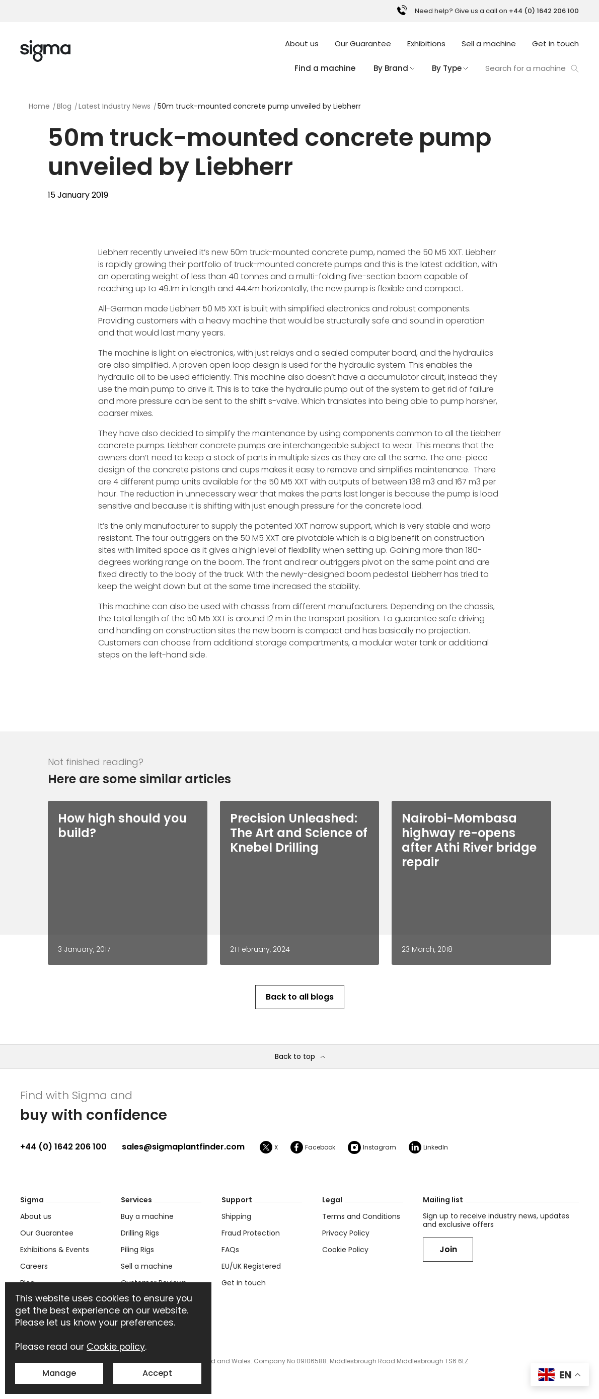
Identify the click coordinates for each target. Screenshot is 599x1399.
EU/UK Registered (251, 1266)
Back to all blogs (300, 997)
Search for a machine (532, 68)
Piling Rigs (137, 1250)
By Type (449, 68)
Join (448, 1249)
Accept (157, 1373)
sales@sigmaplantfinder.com (183, 1147)
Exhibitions (426, 43)
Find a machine (324, 68)
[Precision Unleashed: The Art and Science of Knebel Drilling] (299, 833)
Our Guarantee (363, 43)
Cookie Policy (345, 1250)
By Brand (393, 68)
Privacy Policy (345, 1233)
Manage (59, 1373)
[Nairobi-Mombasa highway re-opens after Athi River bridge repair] (471, 840)
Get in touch (555, 43)
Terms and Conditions (361, 1216)
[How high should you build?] (127, 825)
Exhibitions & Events (54, 1250)
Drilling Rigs (140, 1233)
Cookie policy (116, 1347)
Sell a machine (489, 43)
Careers (34, 1266)
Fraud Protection (250, 1233)
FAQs (230, 1250)
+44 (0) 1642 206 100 (63, 1147)
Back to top (300, 1056)
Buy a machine (147, 1216)
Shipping (236, 1216)
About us (302, 43)
